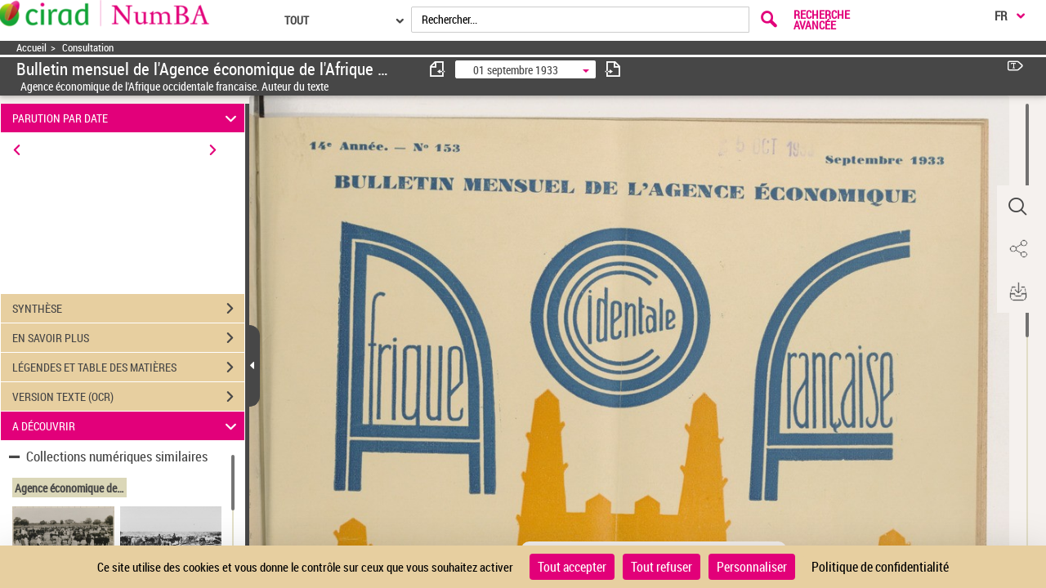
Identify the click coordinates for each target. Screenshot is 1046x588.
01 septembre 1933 (515, 70)
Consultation (88, 48)
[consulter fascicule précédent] (438, 69)
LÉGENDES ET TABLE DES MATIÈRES (128, 367)
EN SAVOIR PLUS (128, 338)
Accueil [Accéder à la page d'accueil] (31, 48)
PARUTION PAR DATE (127, 118)
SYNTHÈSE (128, 308)
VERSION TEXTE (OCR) (128, 396)
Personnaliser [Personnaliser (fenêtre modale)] (752, 567)
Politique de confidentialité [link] (880, 567)
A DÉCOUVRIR (127, 426)
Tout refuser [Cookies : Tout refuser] (661, 567)
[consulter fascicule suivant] (613, 69)
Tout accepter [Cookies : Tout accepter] (572, 567)
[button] (1017, 206)
